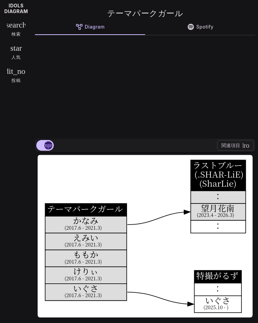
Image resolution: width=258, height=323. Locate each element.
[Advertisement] (145, 86)
